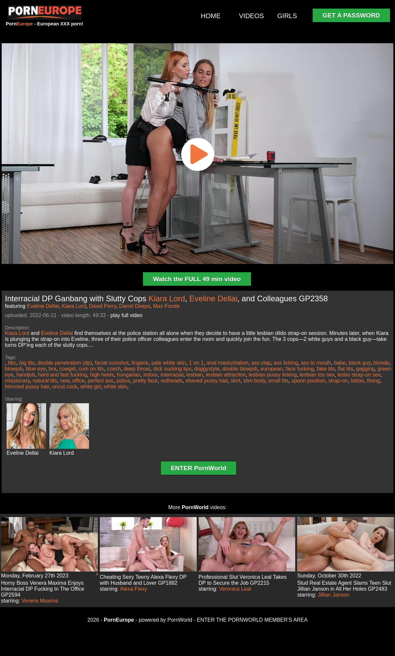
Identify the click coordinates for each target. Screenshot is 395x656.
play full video (126, 315)
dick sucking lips (172, 369)
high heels (102, 374)
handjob (25, 374)
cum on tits (91, 369)
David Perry (102, 306)
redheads (172, 380)
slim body (254, 380)
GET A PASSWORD (351, 15)
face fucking (300, 369)
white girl (90, 386)
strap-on (338, 380)
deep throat (137, 369)
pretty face (145, 380)
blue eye (36, 369)
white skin (115, 386)
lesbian (194, 374)
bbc (12, 363)
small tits (278, 380)
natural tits (45, 380)
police (123, 380)
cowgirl (67, 369)
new (64, 380)
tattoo (357, 380)
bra (52, 369)
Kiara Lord (167, 298)
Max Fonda (166, 306)
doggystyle (207, 369)
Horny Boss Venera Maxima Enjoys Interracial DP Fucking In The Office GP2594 (42, 589)
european (272, 369)
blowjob (14, 369)
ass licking (286, 363)
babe (340, 363)
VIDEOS (251, 15)
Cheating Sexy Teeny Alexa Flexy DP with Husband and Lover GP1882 (143, 580)
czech (114, 369)
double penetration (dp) (65, 363)
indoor (150, 374)
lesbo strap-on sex (359, 374)
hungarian (128, 374)
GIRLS (287, 15)
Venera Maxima (39, 601)
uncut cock (64, 386)
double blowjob (240, 369)
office (78, 380)
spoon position (308, 380)
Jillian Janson (334, 595)
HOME (211, 15)
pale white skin (169, 363)
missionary (17, 380)
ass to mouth (316, 363)
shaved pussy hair (206, 380)
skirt (235, 380)
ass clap (261, 363)
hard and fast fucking (62, 374)
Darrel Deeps (134, 306)
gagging (365, 369)
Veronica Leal (235, 589)
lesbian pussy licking (273, 374)
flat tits (345, 369)
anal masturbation (227, 363)
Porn (19, 23)
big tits (27, 363)
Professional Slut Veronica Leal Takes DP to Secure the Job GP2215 (243, 580)
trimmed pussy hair (27, 386)
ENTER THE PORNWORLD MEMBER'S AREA (252, 620)
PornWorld (195, 507)
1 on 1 (196, 363)
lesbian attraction (226, 374)
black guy (359, 363)
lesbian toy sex (317, 374)
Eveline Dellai (213, 298)
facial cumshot (111, 363)
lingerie (140, 363)
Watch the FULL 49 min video (197, 279)
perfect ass (100, 380)
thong (373, 380)
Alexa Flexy (133, 589)
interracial (171, 374)
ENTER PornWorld (198, 468)
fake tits (326, 369)
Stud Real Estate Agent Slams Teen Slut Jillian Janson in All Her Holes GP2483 (344, 586)
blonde (381, 363)
